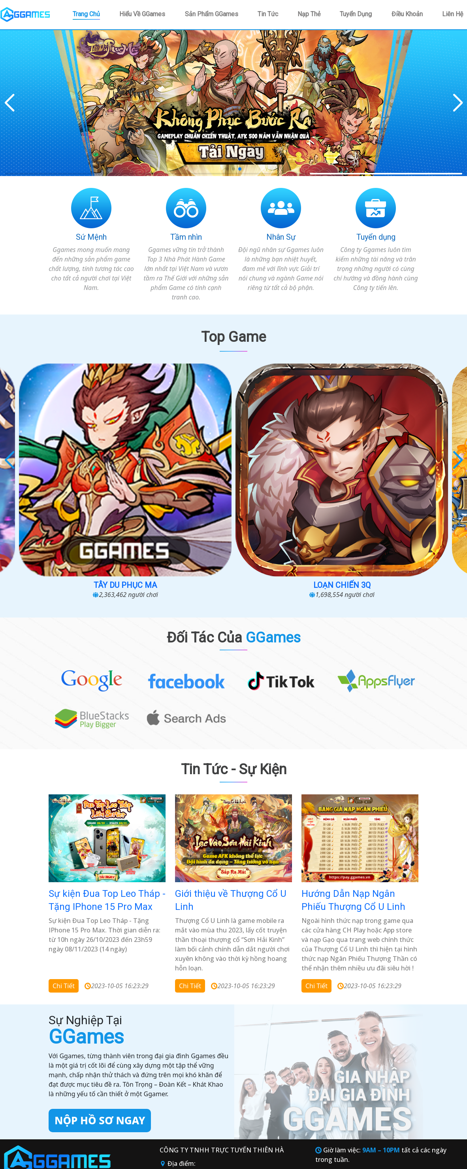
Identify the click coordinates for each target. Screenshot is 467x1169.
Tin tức (268, 14)
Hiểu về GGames (142, 14)
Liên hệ (452, 14)
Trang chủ (86, 14)
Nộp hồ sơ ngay (100, 1000)
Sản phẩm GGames (211, 14)
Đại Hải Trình (402, 465)
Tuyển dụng (356, 14)
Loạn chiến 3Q (289, 465)
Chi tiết (64, 865)
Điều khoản (407, 14)
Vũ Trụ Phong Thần (65, 465)
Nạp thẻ (309, 14)
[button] (457, 103)
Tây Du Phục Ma (177, 465)
